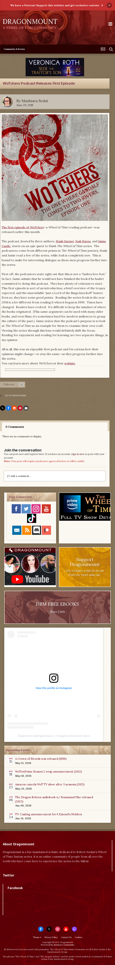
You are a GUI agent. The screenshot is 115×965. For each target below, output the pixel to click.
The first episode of (23, 227)
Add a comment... (19, 476)
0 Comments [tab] (14, 427)
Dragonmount (25, 735)
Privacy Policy (51, 937)
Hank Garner (65, 241)
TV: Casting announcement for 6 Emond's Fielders (48, 814)
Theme (37, 937)
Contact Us (66, 937)
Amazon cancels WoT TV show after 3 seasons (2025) (49, 784)
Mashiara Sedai (35, 100)
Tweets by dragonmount (19, 882)
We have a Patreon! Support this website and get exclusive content (54, 5)
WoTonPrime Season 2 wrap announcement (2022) (48, 771)
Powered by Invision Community (57, 944)
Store (53, 611)
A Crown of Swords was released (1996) (41, 758)
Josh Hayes (83, 241)
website (69, 363)
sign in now (77, 454)
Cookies (78, 937)
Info (62, 611)
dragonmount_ (45, 735)
